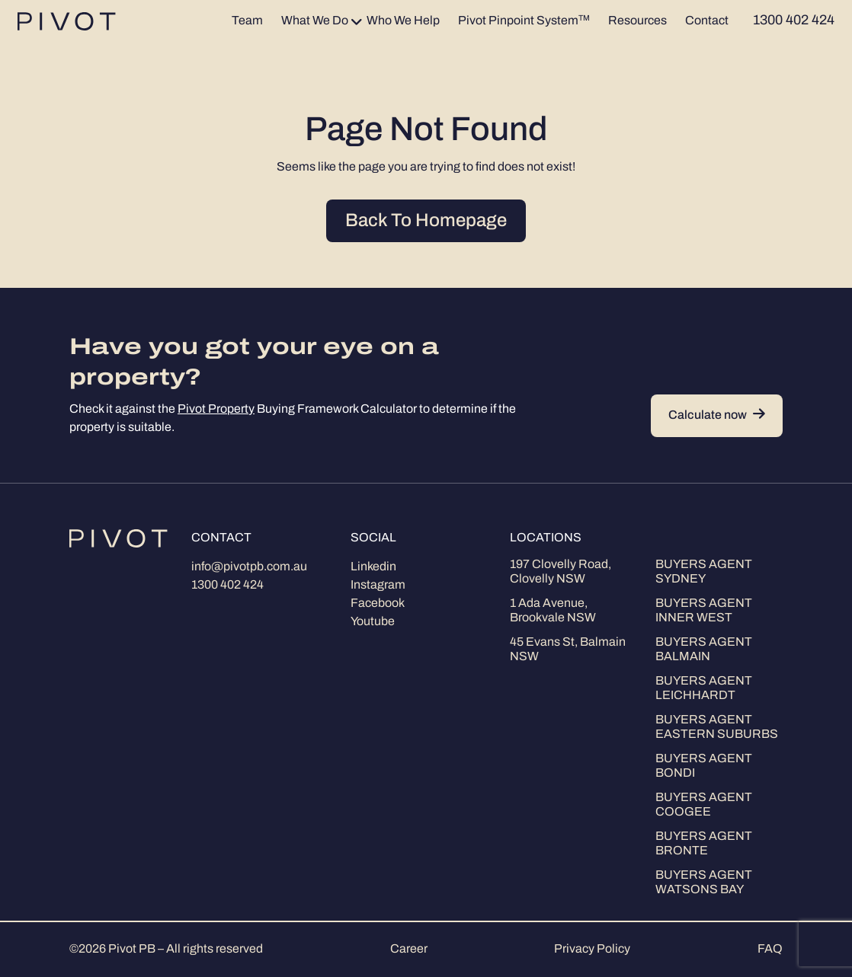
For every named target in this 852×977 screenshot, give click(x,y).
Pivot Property (216, 410)
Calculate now (716, 415)
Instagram (378, 585)
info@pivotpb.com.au (249, 567)
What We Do (314, 21)
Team (247, 21)
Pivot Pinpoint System (524, 20)
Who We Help (403, 21)
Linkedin (373, 567)
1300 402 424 (227, 585)
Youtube (373, 622)
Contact (707, 21)
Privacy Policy (592, 949)
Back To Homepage (426, 221)
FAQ (770, 949)
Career (409, 949)
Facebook (378, 604)
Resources (637, 21)
